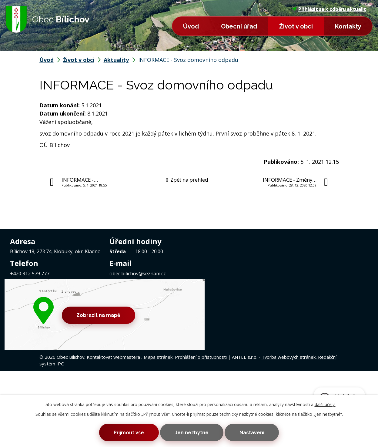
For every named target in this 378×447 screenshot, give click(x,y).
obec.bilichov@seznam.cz (137, 273)
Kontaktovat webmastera (113, 307)
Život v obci (296, 26)
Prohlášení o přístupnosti (201, 307)
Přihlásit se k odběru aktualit (329, 9)
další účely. (325, 404)
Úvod (191, 26)
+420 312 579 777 (29, 273)
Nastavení (253, 432)
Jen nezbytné (192, 432)
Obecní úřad (239, 26)
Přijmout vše (127, 432)
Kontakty (348, 26)
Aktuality (116, 59)
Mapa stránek (158, 307)
